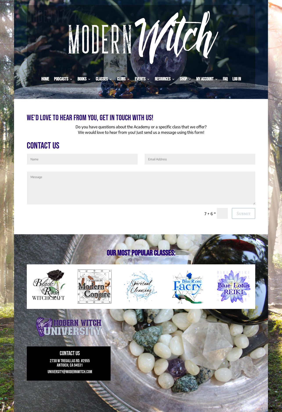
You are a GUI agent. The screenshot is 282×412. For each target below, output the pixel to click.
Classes (102, 79)
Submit (243, 213)
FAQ (225, 79)
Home (45, 79)
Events (140, 79)
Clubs (121, 79)
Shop (183, 79)
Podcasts (61, 79)
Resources (163, 79)
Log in (236, 79)
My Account (205, 79)
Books (81, 79)
